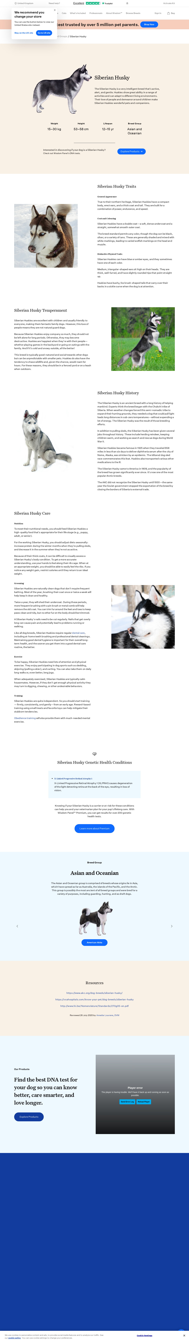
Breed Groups (59, 36)
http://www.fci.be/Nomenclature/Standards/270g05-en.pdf (94, 1006)
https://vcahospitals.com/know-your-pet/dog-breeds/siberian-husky (94, 999)
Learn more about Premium (95, 828)
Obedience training (25, 718)
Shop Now (149, 24)
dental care (78, 633)
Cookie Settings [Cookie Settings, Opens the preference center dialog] (144, 1335)
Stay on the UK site (23, 33)
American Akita (94, 942)
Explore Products (131, 151)
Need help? (54, 3)
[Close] (184, 1335)
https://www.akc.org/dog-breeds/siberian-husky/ (94, 993)
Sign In (158, 13)
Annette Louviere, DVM (107, 1015)
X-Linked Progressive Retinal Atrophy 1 (73, 778)
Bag (171, 13)
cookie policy (14, 1338)
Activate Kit (169, 3)
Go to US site (44, 33)
